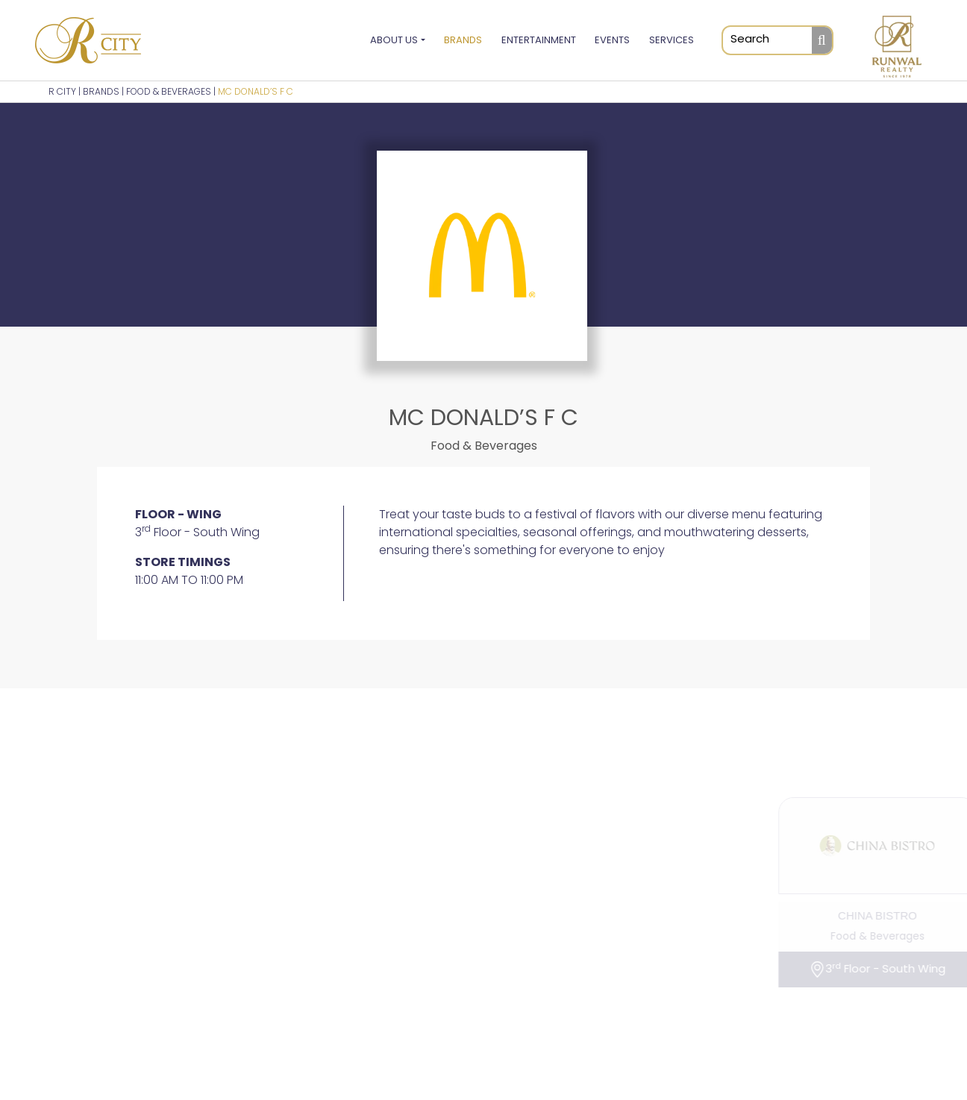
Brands (463, 40)
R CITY (62, 91)
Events (612, 40)
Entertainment (538, 40)
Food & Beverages (168, 91)
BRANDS (101, 91)
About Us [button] (394, 40)
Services (671, 40)
